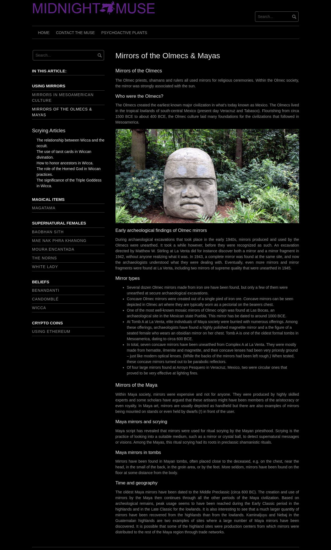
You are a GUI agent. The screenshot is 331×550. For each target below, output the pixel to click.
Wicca (39, 308)
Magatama (44, 208)
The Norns (44, 258)
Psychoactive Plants (124, 32)
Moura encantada (53, 249)
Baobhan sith (48, 232)
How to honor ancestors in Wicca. (65, 163)
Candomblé (45, 299)
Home (44, 32)
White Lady (45, 267)
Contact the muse (75, 32)
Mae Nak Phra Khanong (59, 240)
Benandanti (45, 290)
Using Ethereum (51, 331)
